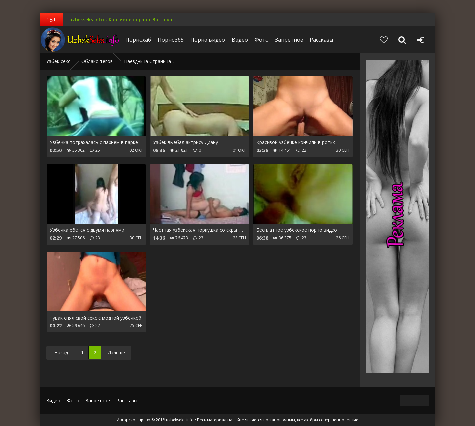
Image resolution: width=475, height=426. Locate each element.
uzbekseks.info (81, 39)
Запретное (289, 39)
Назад (61, 353)
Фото (262, 39)
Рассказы (321, 39)
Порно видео (207, 39)
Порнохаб (138, 39)
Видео (240, 39)
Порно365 (171, 39)
